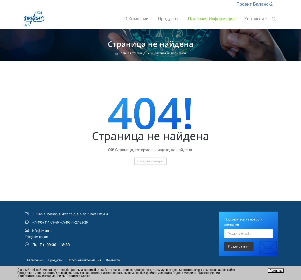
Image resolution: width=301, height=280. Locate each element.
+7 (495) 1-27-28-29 (74, 222)
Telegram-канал (36, 237)
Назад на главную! (150, 161)
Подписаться (239, 246)
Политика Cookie (78, 276)
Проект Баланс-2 (254, 4)
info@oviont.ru (42, 230)
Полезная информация (211, 18)
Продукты (168, 18)
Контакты (254, 18)
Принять (276, 270)
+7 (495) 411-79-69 (45, 222)
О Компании (136, 18)
